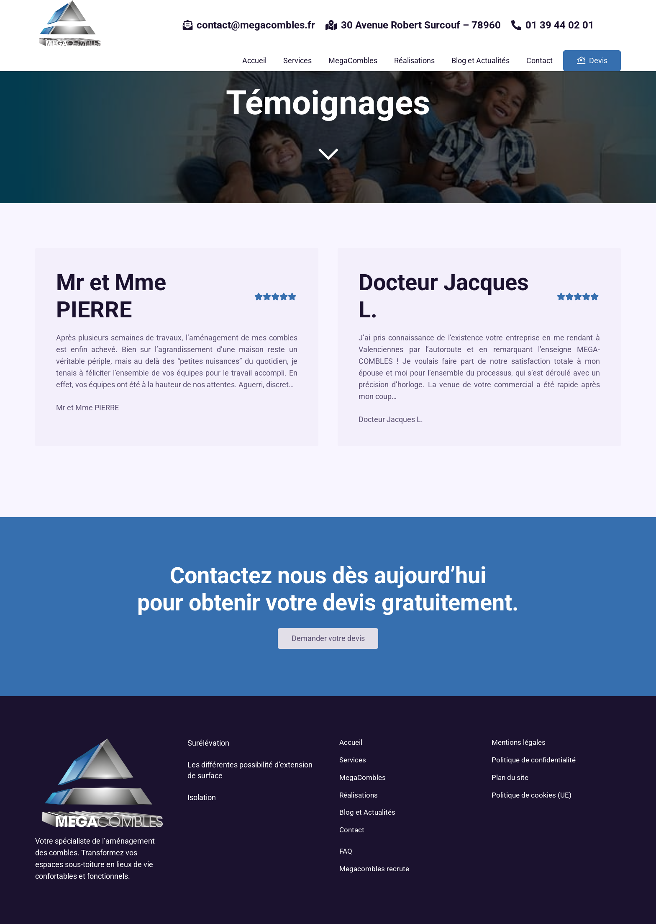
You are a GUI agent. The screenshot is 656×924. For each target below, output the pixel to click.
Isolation (201, 797)
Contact (351, 830)
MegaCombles (362, 777)
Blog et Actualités (367, 812)
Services (352, 760)
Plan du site (510, 777)
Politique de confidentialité (534, 760)
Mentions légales (519, 742)
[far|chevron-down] (328, 153)
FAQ (345, 851)
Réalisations (358, 795)
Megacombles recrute (374, 869)
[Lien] (68, 25)
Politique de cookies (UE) (531, 795)
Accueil (350, 742)
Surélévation (208, 743)
